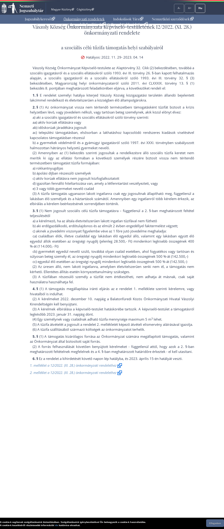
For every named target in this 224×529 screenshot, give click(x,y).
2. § (148, 210)
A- (179, 8)
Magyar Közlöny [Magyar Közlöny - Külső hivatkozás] (62, 9)
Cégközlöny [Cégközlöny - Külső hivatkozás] (85, 9)
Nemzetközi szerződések (173, 19)
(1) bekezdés (74, 153)
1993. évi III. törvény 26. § (133, 73)
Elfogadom (215, 523)
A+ (189, 8)
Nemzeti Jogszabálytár (31, 8)
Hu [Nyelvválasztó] (200, 8)
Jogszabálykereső (40, 19)
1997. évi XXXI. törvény (148, 142)
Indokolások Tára (128, 19)
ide (56, 525)
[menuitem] (40, 19)
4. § (100, 351)
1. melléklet (143, 288)
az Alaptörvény (123, 68)
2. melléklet (106, 324)
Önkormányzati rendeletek (84, 19)
